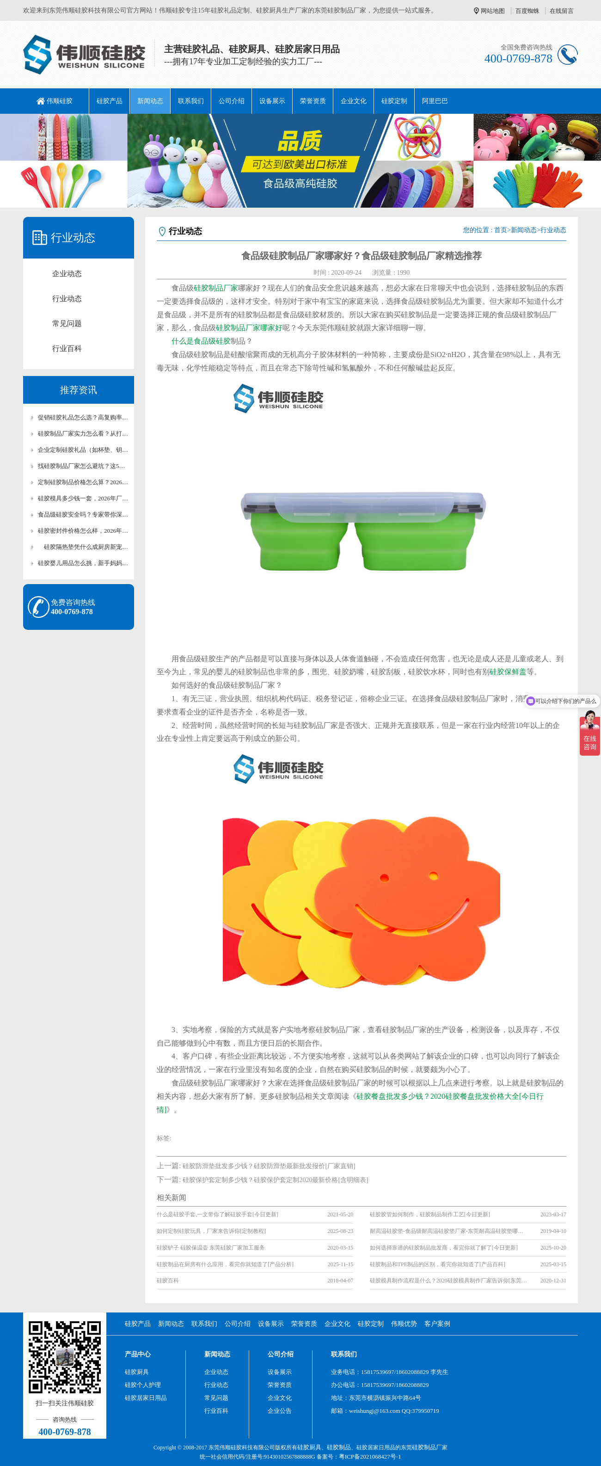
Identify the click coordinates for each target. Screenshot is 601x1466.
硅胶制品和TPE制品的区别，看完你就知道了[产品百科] (437, 1264)
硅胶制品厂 (427, 1447)
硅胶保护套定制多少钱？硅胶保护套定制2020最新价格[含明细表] (275, 1179)
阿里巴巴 (435, 101)
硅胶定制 (394, 101)
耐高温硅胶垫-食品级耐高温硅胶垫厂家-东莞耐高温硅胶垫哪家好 (448, 1231)
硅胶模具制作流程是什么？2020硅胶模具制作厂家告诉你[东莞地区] (448, 1280)
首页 (500, 230)
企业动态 (67, 273)
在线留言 (562, 10)
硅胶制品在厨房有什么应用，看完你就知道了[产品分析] (225, 1264)
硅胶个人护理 (143, 1384)
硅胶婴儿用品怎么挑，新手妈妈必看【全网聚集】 (83, 563)
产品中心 (138, 1354)
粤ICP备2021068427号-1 (370, 1456)
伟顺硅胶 (60, 101)
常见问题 (67, 323)
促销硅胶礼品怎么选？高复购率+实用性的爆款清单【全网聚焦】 (83, 417)
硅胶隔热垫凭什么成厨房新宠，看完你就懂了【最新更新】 (83, 546)
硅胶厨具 (137, 1371)
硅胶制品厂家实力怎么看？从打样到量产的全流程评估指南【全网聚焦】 (83, 433)
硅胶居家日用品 (146, 1397)
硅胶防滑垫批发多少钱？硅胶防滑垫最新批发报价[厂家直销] (269, 1166)
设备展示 (272, 101)
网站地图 (493, 10)
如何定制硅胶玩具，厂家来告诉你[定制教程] (211, 1231)
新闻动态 (150, 101)
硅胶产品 (110, 101)
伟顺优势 (404, 1323)
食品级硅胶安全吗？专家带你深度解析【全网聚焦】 (83, 514)
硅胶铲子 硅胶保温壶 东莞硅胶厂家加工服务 (211, 1247)
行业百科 (67, 348)
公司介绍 (232, 101)
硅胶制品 (339, 1447)
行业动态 (67, 298)
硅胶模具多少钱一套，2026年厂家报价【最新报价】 (83, 498)
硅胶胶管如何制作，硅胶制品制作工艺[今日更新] (430, 1214)
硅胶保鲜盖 (508, 672)
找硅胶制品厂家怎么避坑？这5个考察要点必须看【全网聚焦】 (83, 465)
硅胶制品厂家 (216, 288)
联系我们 (191, 101)
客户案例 (437, 1323)
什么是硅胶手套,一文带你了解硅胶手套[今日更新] (217, 1214)
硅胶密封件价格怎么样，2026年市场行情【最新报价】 (83, 530)
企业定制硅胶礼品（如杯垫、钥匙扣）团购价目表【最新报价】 (83, 449)
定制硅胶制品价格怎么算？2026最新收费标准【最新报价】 (83, 482)
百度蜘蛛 (527, 10)
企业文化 (354, 101)
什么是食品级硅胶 (201, 341)
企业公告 (280, 1410)
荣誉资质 (313, 101)
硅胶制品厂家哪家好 (249, 328)
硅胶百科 (168, 1280)
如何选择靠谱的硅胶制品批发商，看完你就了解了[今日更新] (444, 1247)
